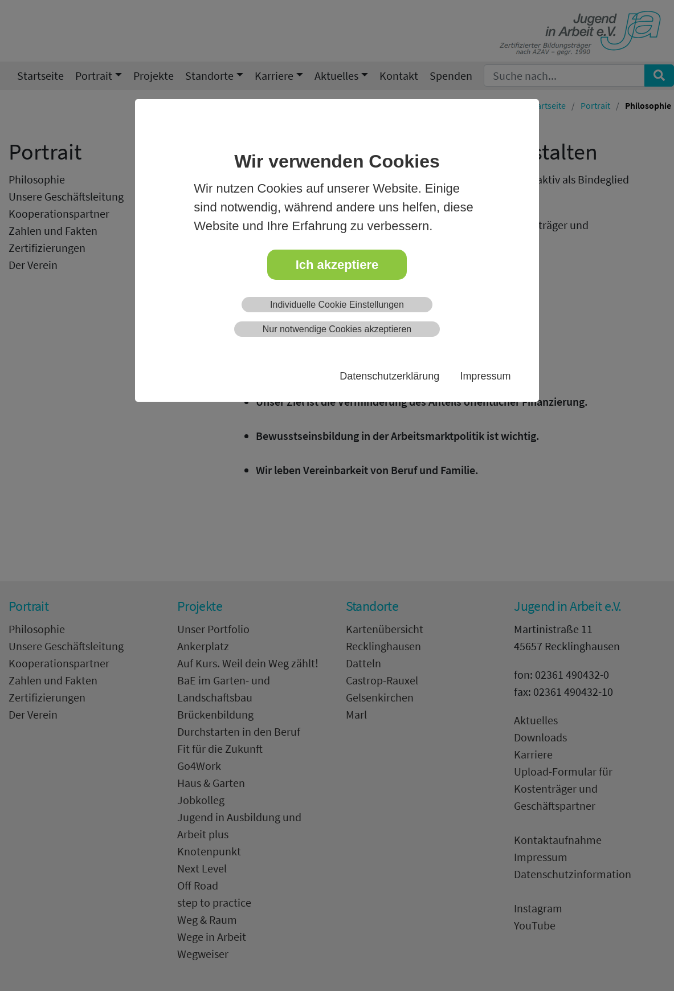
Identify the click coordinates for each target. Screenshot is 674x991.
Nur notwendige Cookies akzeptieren (337, 329)
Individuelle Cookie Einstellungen (337, 304)
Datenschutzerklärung (389, 376)
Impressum (485, 376)
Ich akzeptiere (337, 265)
